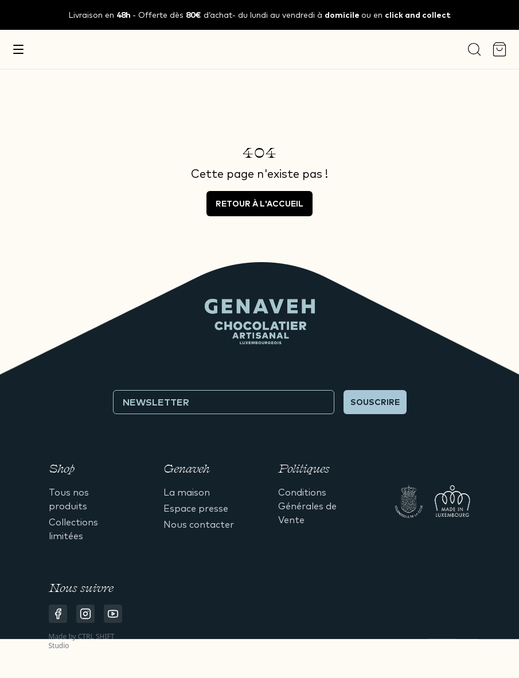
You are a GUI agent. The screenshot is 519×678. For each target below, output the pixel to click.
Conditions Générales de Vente (307, 505)
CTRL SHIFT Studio (82, 641)
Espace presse (195, 508)
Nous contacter (198, 524)
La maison (186, 492)
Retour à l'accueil (259, 203)
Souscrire (375, 402)
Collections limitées (73, 528)
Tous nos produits (69, 499)
